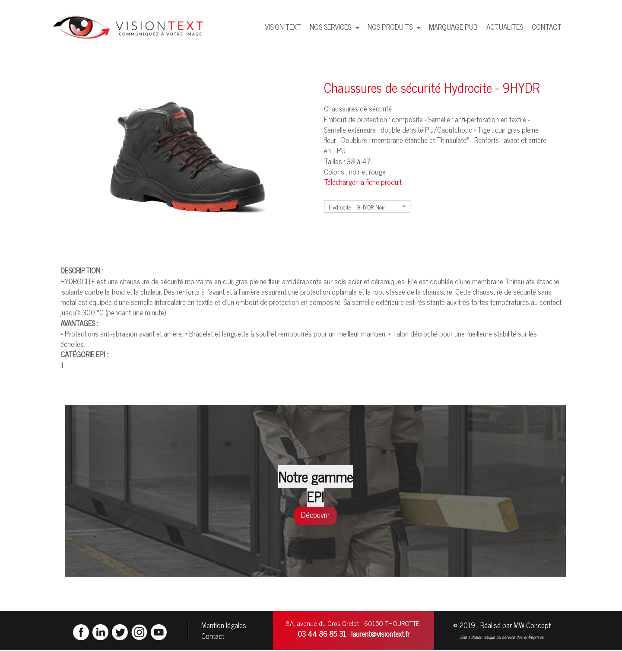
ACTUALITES (504, 27)
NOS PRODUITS (391, 27)
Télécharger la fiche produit (363, 182)
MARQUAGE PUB (453, 27)
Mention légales (223, 625)
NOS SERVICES (331, 27)
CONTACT (547, 27)
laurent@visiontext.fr (380, 634)
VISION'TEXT (283, 27)
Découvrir (315, 514)
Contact (212, 636)
